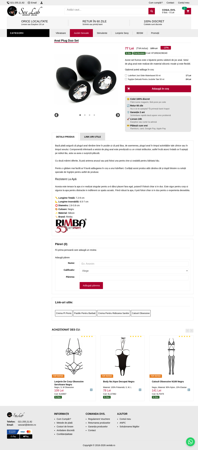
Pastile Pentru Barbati (84, 313)
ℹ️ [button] (91, 389)
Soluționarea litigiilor (129, 426)
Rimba (69, 216)
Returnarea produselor (99, 423)
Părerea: (70, 277)
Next (118, 115)
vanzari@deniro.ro (27, 425)
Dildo (14, 82)
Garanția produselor (98, 426)
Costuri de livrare (65, 426)
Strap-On (16, 92)
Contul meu (183, 2)
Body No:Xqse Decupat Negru (118, 381)
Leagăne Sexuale (22, 115)
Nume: (71, 263)
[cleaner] (126, 79)
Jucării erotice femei (24, 96)
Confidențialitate (64, 434)
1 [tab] (80, 115)
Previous (56, 115)
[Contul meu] (42, 2)
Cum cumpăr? (156, 2)
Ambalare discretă (65, 430)
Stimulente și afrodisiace (27, 54)
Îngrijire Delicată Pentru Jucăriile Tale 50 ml (146, 79)
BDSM (14, 87)
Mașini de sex (19, 110)
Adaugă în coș (160, 88)
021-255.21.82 (15, 2)
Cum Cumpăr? (64, 419)
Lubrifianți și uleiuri (24, 77)
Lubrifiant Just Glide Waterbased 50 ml (144, 75)
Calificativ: (69, 270)
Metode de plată (64, 423)
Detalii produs (65, 137)
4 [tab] (94, 115)
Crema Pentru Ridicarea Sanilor (113, 313)
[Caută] (151, 11)
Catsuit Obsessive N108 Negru (168, 381)
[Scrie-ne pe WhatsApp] (190, 441)
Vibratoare (18, 63)
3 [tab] (89, 115)
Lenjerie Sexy (19, 73)
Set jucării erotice (23, 106)
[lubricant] (126, 75)
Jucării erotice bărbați (26, 58)
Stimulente (102, 33)
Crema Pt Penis (63, 313)
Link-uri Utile (92, 137)
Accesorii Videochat (24, 120)
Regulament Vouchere (99, 419)
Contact (170, 2)
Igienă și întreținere (24, 68)
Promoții (16, 125)
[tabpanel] (87, 79)
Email (32, 2)
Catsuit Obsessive (141, 313)
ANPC (123, 423)
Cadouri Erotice (21, 101)
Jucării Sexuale (81, 33)
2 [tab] (84, 115)
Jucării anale (19, 40)
